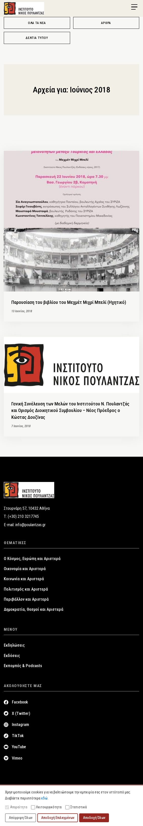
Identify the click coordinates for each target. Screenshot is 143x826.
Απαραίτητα (16, 807)
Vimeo (17, 758)
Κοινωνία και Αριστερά (24, 578)
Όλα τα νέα (37, 23)
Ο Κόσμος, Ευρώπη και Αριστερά (32, 558)
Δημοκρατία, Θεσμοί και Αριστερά (33, 609)
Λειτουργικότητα (46, 807)
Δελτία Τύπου (37, 38)
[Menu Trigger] (134, 7)
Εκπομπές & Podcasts (23, 665)
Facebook (20, 702)
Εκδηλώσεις (14, 645)
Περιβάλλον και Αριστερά (26, 599)
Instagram (20, 724)
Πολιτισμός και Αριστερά (26, 589)
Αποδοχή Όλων (94, 818)
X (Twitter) (21, 713)
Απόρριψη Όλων (21, 818)
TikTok (18, 735)
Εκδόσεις (12, 655)
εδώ (44, 798)
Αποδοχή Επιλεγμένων (57, 818)
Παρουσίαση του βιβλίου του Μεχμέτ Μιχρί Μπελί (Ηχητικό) (68, 302)
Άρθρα (106, 23)
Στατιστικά (76, 807)
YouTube (19, 746)
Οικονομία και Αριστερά (25, 568)
